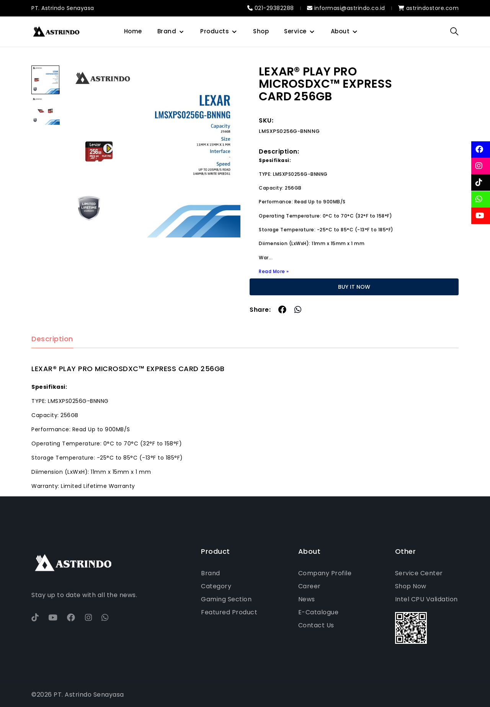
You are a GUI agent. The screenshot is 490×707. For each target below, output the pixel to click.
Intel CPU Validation (426, 599)
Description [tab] (52, 339)
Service (295, 31)
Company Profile (325, 573)
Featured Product (229, 612)
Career (309, 586)
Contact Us (316, 625)
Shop (261, 31)
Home (133, 31)
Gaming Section (226, 599)
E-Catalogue (318, 612)
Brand (166, 31)
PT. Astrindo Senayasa (62, 8)
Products (214, 31)
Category (216, 586)
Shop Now (410, 586)
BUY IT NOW (354, 287)
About (340, 31)
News (306, 599)
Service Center (419, 573)
